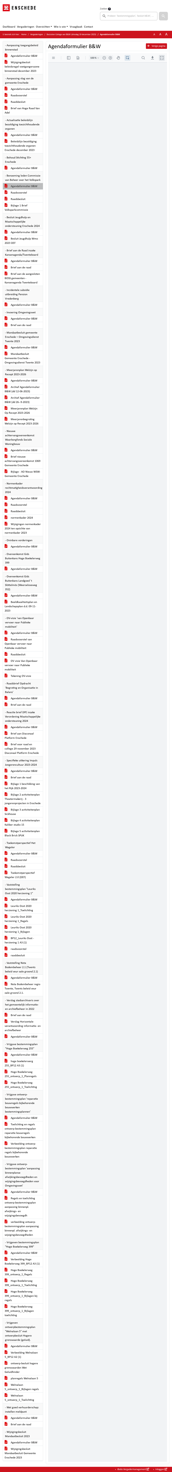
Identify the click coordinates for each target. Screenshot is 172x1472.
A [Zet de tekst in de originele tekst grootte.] (154, 34)
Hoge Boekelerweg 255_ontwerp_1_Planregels (20, 1074)
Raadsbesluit (15, 102)
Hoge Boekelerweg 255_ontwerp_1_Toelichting (21, 1085)
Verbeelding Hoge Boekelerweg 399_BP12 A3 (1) (22, 1261)
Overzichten (43, 26)
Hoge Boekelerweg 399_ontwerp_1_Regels (19, 1272)
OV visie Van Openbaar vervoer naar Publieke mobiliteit (21, 665)
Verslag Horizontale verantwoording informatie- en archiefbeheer (23, 1026)
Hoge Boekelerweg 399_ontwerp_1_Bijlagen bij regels (21, 1296)
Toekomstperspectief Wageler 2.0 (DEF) (20, 875)
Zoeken (103, 9)
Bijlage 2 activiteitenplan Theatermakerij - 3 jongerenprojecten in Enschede (23, 799)
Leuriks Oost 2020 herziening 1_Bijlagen (18, 929)
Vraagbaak (76, 26)
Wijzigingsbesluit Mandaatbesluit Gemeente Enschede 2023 (20, 1453)
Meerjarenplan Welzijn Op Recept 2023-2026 (21, 410)
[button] (163, 16)
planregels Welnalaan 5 (21, 1378)
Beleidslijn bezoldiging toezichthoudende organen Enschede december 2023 (21, 146)
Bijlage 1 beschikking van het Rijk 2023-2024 (22, 786)
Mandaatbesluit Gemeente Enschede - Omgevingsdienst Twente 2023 (22, 358)
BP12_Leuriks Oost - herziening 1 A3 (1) (19, 940)
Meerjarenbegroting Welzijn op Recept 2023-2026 (21, 421)
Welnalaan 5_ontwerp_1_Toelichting (19, 1397)
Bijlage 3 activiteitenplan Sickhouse (22, 812)
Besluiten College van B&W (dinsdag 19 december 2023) (71, 34)
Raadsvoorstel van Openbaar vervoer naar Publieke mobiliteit (18, 644)
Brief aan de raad (18, 267)
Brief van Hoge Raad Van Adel (22, 110)
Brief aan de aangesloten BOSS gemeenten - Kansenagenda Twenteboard (22, 278)
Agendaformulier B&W (21, 56)
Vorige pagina (156, 46)
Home (23, 34)
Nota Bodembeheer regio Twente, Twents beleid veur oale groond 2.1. (22, 988)
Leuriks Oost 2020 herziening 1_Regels (18, 919)
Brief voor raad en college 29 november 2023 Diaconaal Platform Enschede (22, 749)
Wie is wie (60, 26)
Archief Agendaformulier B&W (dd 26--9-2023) (22, 400)
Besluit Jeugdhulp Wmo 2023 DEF (21, 241)
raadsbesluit (15, 955)
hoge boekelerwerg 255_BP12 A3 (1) (19, 1063)
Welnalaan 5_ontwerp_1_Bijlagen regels (22, 1387)
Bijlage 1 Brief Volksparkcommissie (16, 207)
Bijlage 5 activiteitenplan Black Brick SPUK (22, 833)
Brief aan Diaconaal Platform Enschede (19, 735)
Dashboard (9, 26)
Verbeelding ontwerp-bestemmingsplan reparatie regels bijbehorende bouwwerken (21, 1150)
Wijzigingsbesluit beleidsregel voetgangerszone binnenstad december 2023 (22, 66)
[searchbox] (129, 16)
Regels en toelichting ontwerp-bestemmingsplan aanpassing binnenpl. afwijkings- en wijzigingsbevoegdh (20, 1207)
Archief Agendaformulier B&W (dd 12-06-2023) (22, 389)
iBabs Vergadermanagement (133, 1469)
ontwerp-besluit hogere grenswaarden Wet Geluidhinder (21, 1368)
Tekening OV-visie (18, 676)
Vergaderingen (25, 26)
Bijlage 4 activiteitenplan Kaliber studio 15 (22, 822)
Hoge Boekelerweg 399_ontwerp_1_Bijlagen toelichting (19, 1311)
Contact (88, 26)
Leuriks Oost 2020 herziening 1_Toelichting (19, 908)
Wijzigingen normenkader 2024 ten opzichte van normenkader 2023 (23, 528)
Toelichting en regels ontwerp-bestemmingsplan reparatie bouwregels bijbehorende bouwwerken (20, 1131)
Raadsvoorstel (16, 95)
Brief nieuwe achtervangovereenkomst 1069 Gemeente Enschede (22, 461)
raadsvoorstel (15, 949)
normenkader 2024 (19, 517)
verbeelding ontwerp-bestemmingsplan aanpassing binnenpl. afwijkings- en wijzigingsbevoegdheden (22, 1228)
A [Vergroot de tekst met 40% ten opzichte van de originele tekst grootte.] (166, 34)
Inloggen (161, 1469)
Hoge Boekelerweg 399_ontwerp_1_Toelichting (21, 1283)
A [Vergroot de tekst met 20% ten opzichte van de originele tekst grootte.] (160, 34)
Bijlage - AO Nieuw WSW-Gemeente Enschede (22, 474)
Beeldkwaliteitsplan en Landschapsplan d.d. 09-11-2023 (21, 606)
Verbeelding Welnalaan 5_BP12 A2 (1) (21, 1355)
